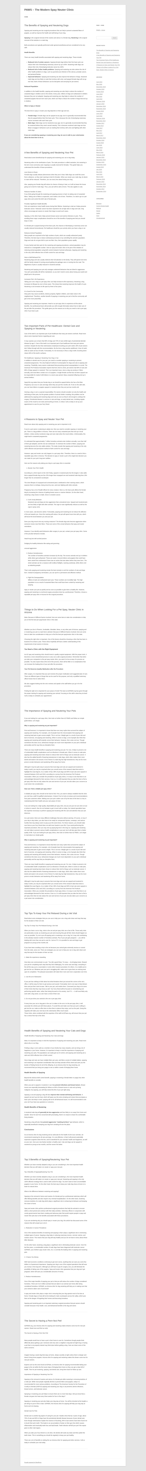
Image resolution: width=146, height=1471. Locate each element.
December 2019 (101, 87)
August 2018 (100, 111)
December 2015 (101, 160)
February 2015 (100, 179)
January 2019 (100, 104)
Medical (98, 208)
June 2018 (99, 113)
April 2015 (99, 174)
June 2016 (99, 147)
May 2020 (99, 84)
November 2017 (101, 121)
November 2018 (101, 108)
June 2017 (99, 128)
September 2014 (101, 191)
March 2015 (99, 177)
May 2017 (99, 130)
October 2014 (100, 189)
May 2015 (99, 172)
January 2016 (100, 157)
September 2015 (101, 164)
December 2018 (101, 106)
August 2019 (100, 91)
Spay (97, 215)
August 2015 (100, 167)
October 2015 (100, 162)
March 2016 (99, 152)
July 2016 (99, 145)
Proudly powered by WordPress (32, 1462)
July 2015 (99, 169)
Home (26, 17)
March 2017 (99, 135)
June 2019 (99, 94)
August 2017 (100, 125)
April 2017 (99, 133)
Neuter (98, 211)
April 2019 (99, 99)
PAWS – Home (100, 30)
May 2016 (99, 150)
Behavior (98, 203)
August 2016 (100, 143)
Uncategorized (100, 218)
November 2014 (101, 186)
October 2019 (100, 89)
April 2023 (99, 82)
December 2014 (101, 184)
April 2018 (99, 116)
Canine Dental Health (102, 206)
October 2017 (100, 123)
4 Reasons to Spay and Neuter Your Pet (108, 65)
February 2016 (100, 155)
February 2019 (100, 101)
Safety (98, 213)
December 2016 (101, 138)
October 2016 (100, 140)
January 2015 (100, 181)
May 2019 (99, 96)
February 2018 (100, 118)
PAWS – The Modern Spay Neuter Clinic (49, 9)
